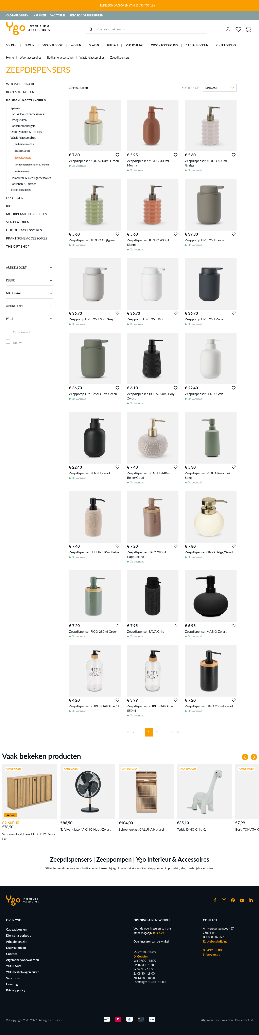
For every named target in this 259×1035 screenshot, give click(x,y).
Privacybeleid (244, 1020)
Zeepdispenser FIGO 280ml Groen (93, 631)
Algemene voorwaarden (22, 960)
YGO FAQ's (13, 966)
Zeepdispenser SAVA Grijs (145, 631)
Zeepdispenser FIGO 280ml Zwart (209, 706)
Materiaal (29, 293)
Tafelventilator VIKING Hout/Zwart (86, 829)
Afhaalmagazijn (16, 941)
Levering (12, 984)
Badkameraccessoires (60, 57)
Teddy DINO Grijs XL (191, 829)
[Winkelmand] (248, 29)
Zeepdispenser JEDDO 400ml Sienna (148, 242)
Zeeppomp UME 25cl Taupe (204, 240)
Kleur (29, 280)
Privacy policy (15, 990)
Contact (11, 954)
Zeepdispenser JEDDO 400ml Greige (206, 163)
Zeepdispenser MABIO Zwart (206, 631)
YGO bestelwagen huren (22, 972)
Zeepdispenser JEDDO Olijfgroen (92, 240)
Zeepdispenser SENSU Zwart (89, 473)
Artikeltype (29, 306)
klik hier (158, 933)
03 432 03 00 (212, 950)
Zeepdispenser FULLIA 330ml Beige (94, 552)
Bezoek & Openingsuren (86, 15)
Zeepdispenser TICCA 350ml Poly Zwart (150, 396)
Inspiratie (39, 15)
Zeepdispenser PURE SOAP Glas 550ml (150, 708)
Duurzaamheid (16, 947)
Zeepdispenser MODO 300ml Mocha (148, 163)
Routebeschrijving (215, 941)
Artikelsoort (29, 267)
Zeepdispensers (119, 57)
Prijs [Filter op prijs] (29, 318)
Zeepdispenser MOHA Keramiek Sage (207, 475)
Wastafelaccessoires (92, 57)
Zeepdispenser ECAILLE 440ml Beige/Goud (148, 475)
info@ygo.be (211, 954)
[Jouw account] (228, 29)
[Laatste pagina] (178, 732)
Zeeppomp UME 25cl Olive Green (93, 394)
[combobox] (146, 29)
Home (10, 57)
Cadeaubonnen (17, 15)
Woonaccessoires (30, 57)
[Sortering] (220, 87)
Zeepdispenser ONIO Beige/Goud (209, 552)
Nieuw (17, 343)
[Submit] (90, 29)
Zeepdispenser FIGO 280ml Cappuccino (146, 554)
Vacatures (57, 15)
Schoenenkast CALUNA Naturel (141, 829)
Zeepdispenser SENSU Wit (204, 394)
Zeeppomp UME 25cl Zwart (205, 319)
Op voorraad (21, 332)
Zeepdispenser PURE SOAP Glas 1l (94, 706)
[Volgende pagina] (170, 732)
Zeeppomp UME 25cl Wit (145, 319)
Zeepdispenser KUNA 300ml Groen (94, 161)
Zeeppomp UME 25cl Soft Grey (91, 319)
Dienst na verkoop (18, 935)
